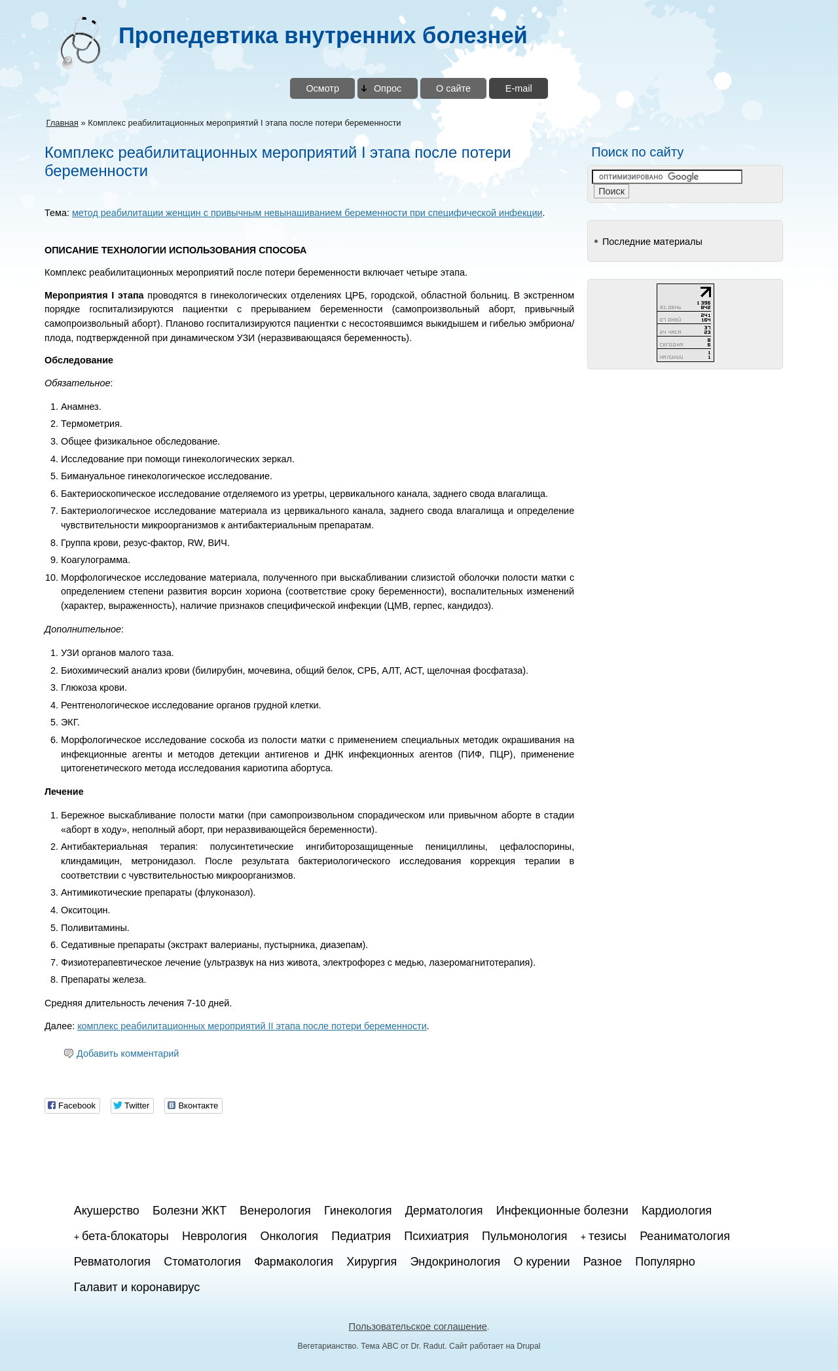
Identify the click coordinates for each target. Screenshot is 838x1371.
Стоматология (202, 1261)
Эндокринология (455, 1261)
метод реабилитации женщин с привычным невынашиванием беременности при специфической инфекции (307, 213)
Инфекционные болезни (562, 1210)
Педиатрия (361, 1236)
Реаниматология (685, 1236)
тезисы (608, 1236)
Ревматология (112, 1261)
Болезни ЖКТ (190, 1210)
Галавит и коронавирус (137, 1287)
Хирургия (371, 1261)
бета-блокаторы (125, 1236)
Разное (602, 1261)
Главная (62, 123)
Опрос (387, 88)
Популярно (665, 1261)
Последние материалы (652, 241)
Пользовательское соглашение (418, 1326)
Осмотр (322, 88)
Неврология (214, 1236)
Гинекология (358, 1210)
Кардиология (677, 1210)
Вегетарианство (327, 1346)
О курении (542, 1261)
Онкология (289, 1236)
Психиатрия (436, 1236)
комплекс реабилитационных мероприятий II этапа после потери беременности (252, 1026)
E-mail (518, 88)
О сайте (453, 88)
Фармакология (293, 1261)
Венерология (275, 1210)
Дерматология (444, 1210)
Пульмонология (524, 1236)
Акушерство (106, 1210)
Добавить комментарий (128, 1053)
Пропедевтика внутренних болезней (323, 35)
